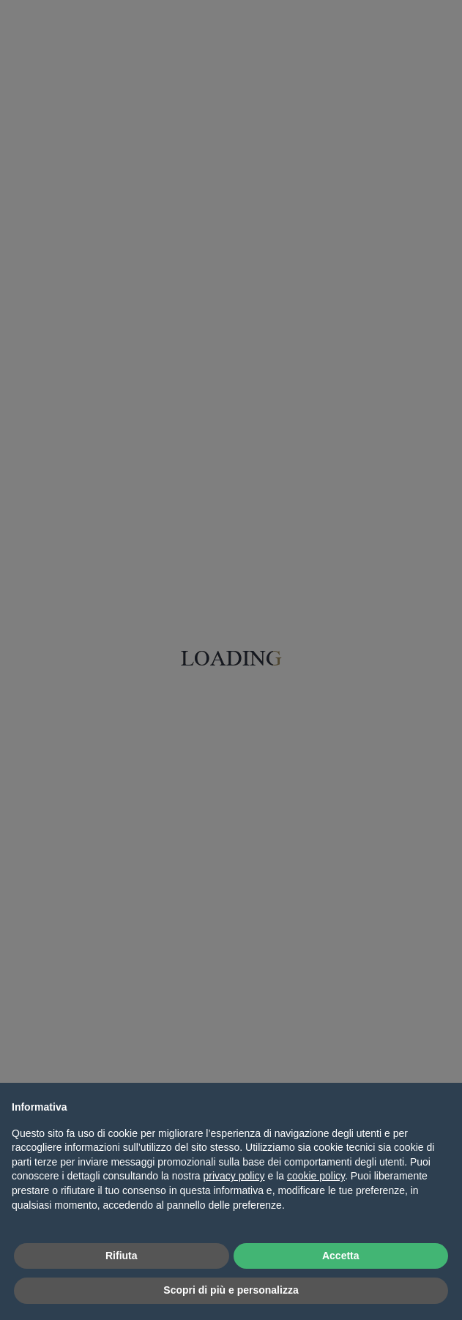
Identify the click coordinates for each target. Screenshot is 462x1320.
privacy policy (234, 1176)
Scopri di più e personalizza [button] (230, 1290)
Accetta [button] (340, 1255)
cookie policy (316, 1176)
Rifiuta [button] (121, 1255)
